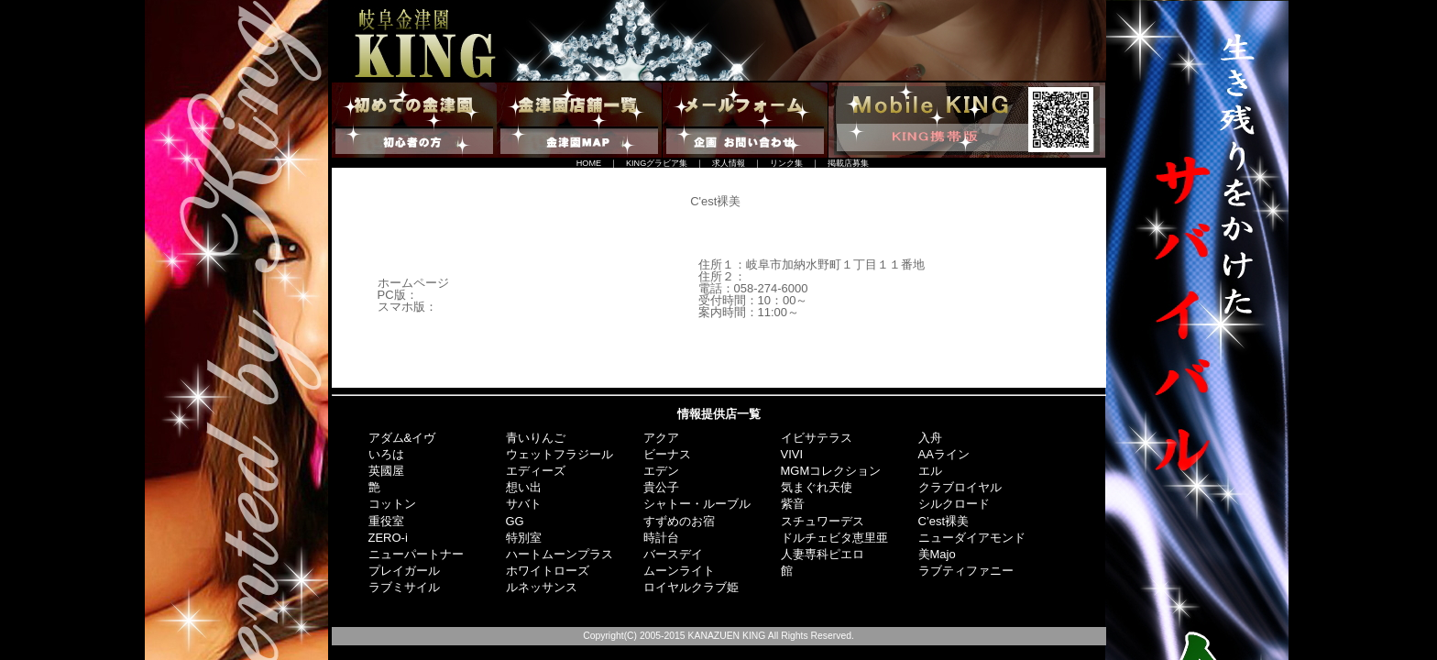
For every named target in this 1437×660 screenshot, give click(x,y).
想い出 (524, 487)
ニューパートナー (416, 554)
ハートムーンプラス (559, 554)
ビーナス (667, 454)
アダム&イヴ (402, 438)
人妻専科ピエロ (822, 554)
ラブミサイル (404, 587)
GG (515, 521)
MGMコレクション (831, 471)
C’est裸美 (944, 521)
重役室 (386, 521)
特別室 (524, 537)
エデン (661, 471)
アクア (661, 438)
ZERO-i (388, 537)
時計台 (661, 537)
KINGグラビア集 (656, 163)
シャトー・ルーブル (697, 504)
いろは (386, 454)
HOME (588, 163)
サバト (524, 504)
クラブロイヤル (960, 487)
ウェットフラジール (559, 454)
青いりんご (535, 438)
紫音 (793, 504)
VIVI (792, 454)
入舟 (930, 438)
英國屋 (386, 471)
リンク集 (786, 163)
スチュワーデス (822, 521)
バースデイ (673, 554)
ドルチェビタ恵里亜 (834, 537)
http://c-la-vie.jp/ (460, 295)
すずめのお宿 (679, 521)
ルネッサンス (541, 587)
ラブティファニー (966, 571)
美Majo (937, 554)
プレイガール (404, 571)
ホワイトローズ (547, 571)
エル (930, 471)
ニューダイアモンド (972, 537)
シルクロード (954, 504)
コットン (392, 504)
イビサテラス (816, 438)
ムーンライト (679, 571)
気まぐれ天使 (816, 487)
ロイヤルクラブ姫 (691, 587)
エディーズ (535, 471)
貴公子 (661, 487)
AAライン (944, 454)
